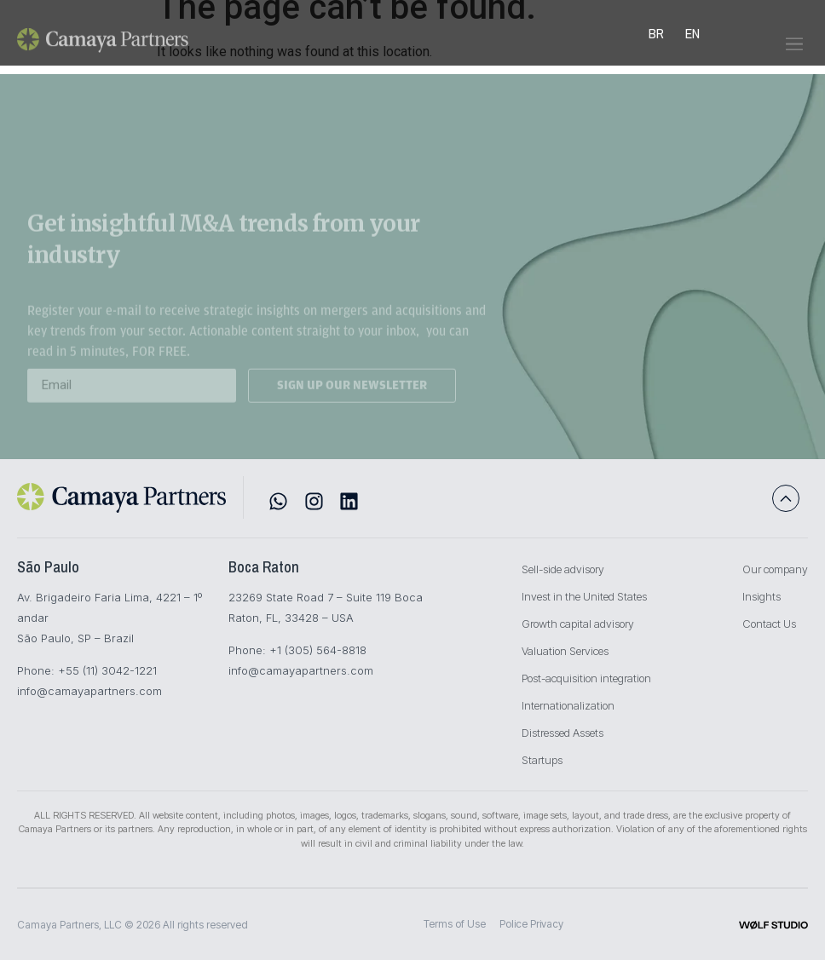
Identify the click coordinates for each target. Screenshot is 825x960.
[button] (794, 56)
